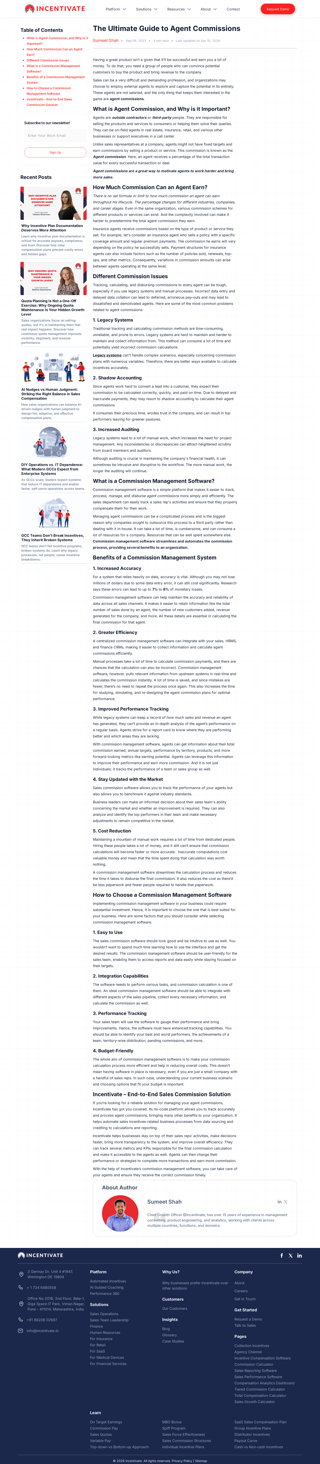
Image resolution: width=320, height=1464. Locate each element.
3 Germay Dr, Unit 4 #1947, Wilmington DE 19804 (50, 1274)
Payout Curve (245, 1440)
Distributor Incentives (252, 1434)
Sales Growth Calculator (254, 1401)
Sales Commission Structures (186, 1440)
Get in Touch (245, 1299)
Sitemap (201, 1461)
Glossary (169, 1335)
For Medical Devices (107, 1357)
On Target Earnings (106, 1422)
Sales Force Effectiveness (183, 1434)
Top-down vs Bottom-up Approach (119, 1447)
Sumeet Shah (106, 40)
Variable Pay (100, 1440)
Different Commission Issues (48, 60)
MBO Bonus (172, 1422)
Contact (233, 9)
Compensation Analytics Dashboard (264, 1383)
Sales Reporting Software (255, 1370)
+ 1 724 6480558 (41, 1287)
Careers (241, 1291)
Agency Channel (248, 1352)
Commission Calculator (253, 1364)
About (239, 1283)
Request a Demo (248, 1319)
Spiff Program (174, 1428)
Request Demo (278, 9)
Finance (96, 1326)
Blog (166, 1328)
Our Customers (174, 1308)
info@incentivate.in (42, 1330)
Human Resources (105, 1332)
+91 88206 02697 (42, 1320)
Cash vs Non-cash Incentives (258, 1447)
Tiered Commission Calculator (259, 1389)
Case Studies (173, 1341)
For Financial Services (108, 1363)
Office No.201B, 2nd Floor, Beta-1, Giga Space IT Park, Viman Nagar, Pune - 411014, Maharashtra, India (56, 1303)
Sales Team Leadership (109, 1320)
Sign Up (55, 152)
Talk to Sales (245, 1325)
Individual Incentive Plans (183, 1447)
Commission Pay (104, 1428)
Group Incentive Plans (252, 1428)
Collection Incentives (251, 1345)
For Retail (98, 1345)
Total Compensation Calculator (260, 1395)
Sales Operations (104, 1314)
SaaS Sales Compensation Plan (260, 1422)
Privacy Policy (182, 1461)
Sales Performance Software (258, 1377)
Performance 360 (104, 1293)
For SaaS (97, 1351)
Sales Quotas (101, 1434)
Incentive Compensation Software (262, 1358)
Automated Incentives (108, 1281)
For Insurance (101, 1338)
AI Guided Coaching (107, 1287)
